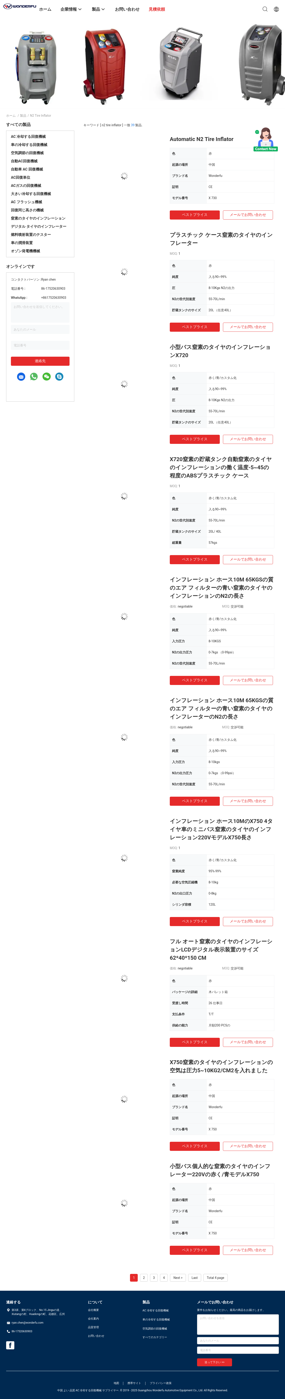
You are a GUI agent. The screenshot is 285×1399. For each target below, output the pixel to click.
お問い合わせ (96, 1335)
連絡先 (40, 361)
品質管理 (93, 1327)
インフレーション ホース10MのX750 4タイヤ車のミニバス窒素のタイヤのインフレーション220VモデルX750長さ (221, 829)
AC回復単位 (20, 177)
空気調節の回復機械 (27, 153)
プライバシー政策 (161, 1383)
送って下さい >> (215, 1362)
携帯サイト (134, 1383)
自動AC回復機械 (24, 161)
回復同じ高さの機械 (27, 210)
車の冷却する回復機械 (29, 145)
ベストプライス (195, 215)
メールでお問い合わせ (248, 215)
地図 (116, 1383)
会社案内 (93, 1318)
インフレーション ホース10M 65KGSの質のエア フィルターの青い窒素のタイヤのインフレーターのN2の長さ (221, 708)
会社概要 (93, 1310)
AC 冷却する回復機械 (28, 136)
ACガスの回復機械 (26, 185)
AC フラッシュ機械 (26, 202)
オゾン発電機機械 (25, 251)
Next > (177, 1278)
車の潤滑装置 (22, 243)
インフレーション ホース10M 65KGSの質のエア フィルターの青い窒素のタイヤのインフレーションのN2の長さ (221, 587)
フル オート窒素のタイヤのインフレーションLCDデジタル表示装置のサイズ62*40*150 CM (221, 949)
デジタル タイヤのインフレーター (38, 226)
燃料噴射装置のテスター (31, 234)
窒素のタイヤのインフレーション (38, 218)
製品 (23, 115)
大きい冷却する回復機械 (31, 194)
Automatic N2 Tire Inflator (201, 139)
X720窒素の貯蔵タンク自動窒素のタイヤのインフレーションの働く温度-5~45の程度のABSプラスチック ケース (221, 467)
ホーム (11, 115)
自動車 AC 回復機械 (27, 169)
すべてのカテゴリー (154, 1337)
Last (195, 1278)
